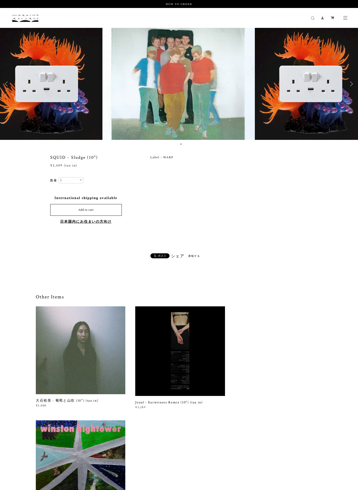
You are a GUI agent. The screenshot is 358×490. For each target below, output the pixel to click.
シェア (177, 256)
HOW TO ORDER (179, 3)
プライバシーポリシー (73, 460)
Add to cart (86, 210)
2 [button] (180, 144)
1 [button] (177, 144)
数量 (53, 180)
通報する (194, 256)
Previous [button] (7, 83)
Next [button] (350, 83)
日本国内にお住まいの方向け (86, 221)
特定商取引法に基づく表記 (111, 460)
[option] (179, 84)
